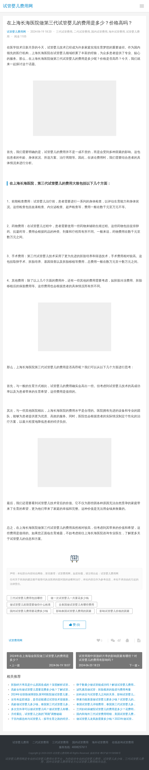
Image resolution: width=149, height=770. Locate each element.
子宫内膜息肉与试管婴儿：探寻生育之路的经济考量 (40, 718)
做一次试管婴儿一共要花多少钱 (70, 598)
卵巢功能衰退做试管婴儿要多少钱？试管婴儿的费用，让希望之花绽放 (105, 699)
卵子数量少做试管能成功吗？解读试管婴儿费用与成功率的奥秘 (105, 684)
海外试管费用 (117, 31)
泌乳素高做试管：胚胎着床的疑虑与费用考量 (103, 689)
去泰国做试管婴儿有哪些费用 (76, 604)
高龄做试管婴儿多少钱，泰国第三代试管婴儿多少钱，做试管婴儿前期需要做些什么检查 (40, 704)
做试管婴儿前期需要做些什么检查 (30, 604)
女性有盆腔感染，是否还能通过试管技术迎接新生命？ (40, 699)
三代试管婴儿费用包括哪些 (26, 598)
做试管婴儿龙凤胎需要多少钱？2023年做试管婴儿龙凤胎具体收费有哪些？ (105, 718)
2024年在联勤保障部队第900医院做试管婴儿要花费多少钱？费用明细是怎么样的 (40, 694)
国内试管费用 (99, 31)
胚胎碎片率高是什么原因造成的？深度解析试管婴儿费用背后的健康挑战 (40, 684)
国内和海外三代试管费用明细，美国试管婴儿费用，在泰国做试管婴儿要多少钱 (105, 714)
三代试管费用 (64, 31)
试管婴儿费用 (20, 742)
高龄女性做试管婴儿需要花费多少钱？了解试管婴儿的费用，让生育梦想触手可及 (40, 689)
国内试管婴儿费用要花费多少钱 (29, 611)
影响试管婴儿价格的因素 (114, 611)
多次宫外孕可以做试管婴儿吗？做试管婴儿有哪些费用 (40, 709)
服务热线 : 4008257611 (73, 747)
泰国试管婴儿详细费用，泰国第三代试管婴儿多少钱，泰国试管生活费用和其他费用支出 (105, 704)
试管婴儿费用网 (18, 5)
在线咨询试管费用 (123, 742)
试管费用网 (15, 640)
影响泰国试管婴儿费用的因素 (73, 611)
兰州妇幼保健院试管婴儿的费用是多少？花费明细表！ (105, 709)
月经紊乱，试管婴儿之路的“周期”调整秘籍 (36, 714)
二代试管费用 (82, 31)
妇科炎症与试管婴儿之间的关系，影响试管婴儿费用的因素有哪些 (105, 694)
